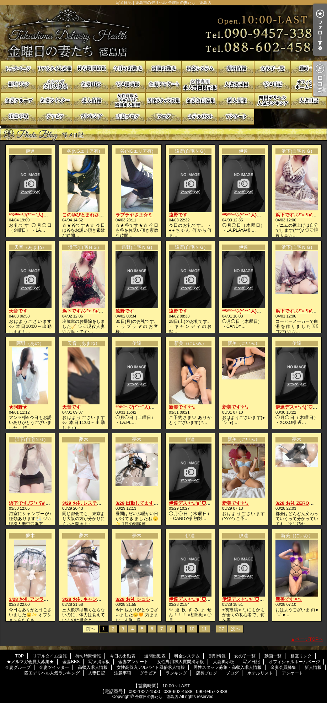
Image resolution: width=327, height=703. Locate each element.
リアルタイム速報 (55, 69)
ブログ (163, 117)
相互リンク (18, 85)
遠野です (178, 214)
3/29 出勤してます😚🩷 (140, 503)
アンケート (236, 117)
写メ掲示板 (127, 85)
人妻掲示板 (236, 85)
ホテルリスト (200, 117)
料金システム (200, 69)
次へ (235, 628)
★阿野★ (18, 407)
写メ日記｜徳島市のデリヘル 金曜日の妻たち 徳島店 (163, 33)
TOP (18, 69)
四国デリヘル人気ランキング (272, 101)
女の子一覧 (272, 69)
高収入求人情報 (91, 101)
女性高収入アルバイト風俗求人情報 (127, 101)
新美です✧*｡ (182, 407)
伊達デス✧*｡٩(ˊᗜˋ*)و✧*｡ (195, 503)
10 (191, 628)
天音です (18, 311)
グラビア (55, 117)
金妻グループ (18, 101)
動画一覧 (308, 69)
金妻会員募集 (200, 101)
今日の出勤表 (127, 69)
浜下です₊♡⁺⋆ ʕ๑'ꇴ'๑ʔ (298, 214)
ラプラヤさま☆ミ (134, 214)
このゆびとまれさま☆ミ (87, 214)
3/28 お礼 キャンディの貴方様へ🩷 (98, 599)
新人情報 (236, 101)
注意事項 (18, 117)
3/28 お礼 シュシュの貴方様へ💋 (150, 599)
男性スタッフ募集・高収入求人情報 (163, 101)
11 (204, 628)
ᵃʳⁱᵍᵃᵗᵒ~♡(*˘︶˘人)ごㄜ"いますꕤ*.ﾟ (43, 214)
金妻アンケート (163, 85)
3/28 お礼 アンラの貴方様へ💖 (41, 599)
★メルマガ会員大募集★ (55, 85)
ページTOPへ (309, 639)
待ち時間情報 (91, 69)
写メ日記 (272, 85)
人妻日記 (308, 101)
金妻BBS (91, 85)
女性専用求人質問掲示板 (200, 85)
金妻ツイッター (55, 101)
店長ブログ (127, 117)
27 (221, 628)
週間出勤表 (163, 69)
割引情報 (236, 69)
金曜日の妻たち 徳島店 (156, 696)
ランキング (91, 117)
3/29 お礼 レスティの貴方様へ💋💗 (99, 503)
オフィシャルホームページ (308, 85)
